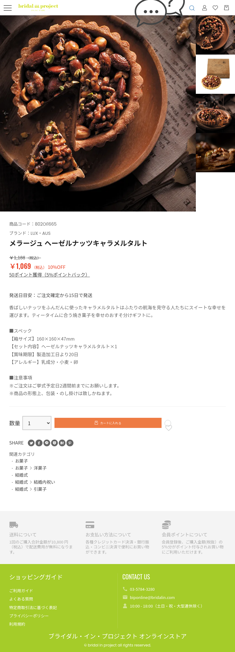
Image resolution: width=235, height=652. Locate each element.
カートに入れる (111, 424)
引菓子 (40, 493)
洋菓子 (40, 472)
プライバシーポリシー (29, 616)
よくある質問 (21, 599)
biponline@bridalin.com (152, 597)
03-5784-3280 (142, 589)
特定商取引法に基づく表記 (33, 607)
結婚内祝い (44, 486)
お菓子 (21, 465)
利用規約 (17, 624)
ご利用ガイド (21, 590)
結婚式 (21, 479)
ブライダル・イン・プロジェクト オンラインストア (117, 636)
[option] (98, 113)
